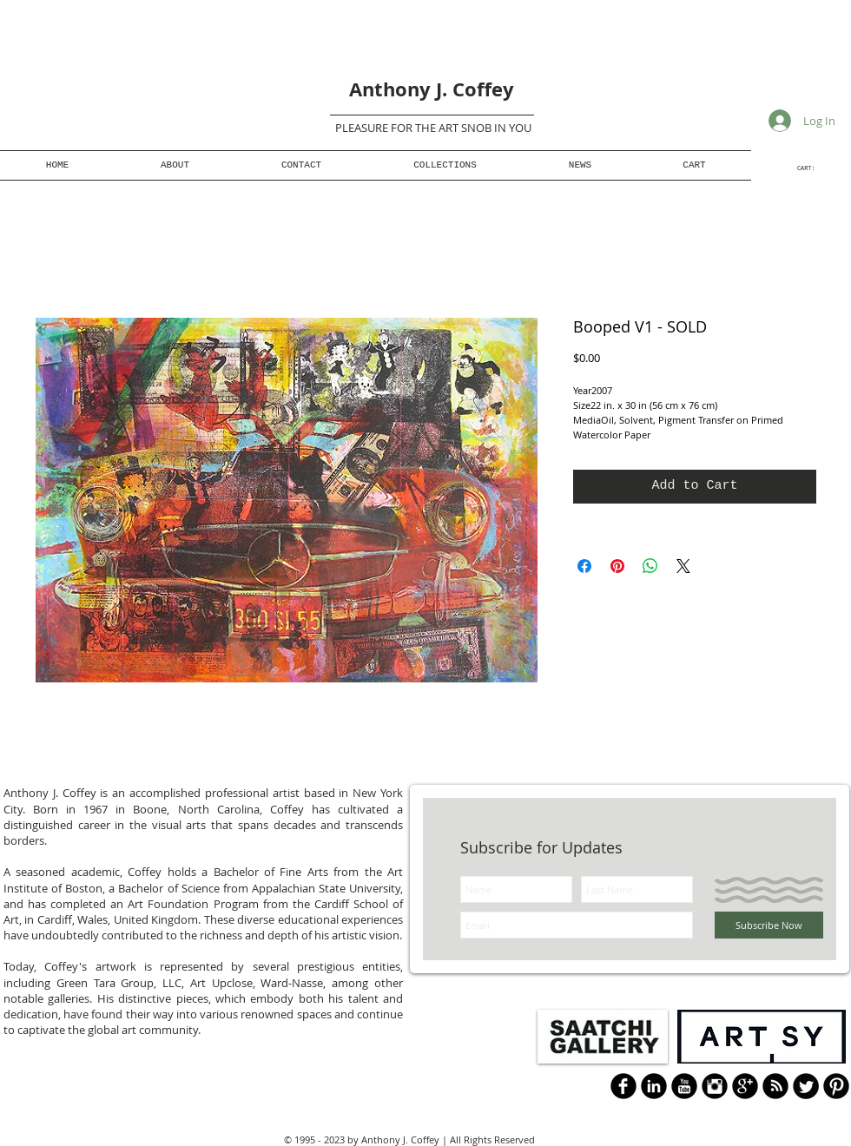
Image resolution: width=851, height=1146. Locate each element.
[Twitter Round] (806, 1086)
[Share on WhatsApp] (650, 566)
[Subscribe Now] (769, 925)
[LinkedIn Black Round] (654, 1086)
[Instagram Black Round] (715, 1086)
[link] (813, 168)
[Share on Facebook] (584, 566)
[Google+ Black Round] (745, 1086)
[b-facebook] (623, 1086)
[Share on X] (683, 566)
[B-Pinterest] (836, 1086)
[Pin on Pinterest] (617, 566)
